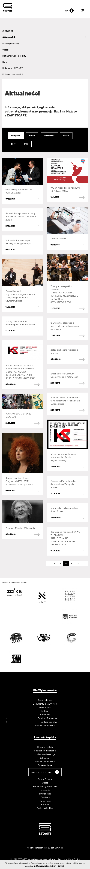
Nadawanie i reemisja (45, 754)
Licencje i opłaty (45, 747)
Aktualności (8, 37)
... (48, 563)
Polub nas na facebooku (45, 772)
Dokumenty (45, 757)
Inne (26, 144)
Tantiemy (45, 710)
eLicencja (45, 789)
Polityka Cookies (45, 808)
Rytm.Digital (74, 859)
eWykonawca (45, 707)
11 (78, 563)
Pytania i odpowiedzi (45, 725)
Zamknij (61, 866)
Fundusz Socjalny (48, 721)
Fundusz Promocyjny (48, 718)
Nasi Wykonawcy (10, 43)
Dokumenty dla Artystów (45, 703)
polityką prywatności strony (45, 866)
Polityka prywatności (12, 74)
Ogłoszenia (45, 800)
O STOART (7, 31)
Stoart (32, 135)
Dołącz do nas (45, 700)
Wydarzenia (49, 135)
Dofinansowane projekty (14, 55)
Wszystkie (15, 135)
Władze (5, 49)
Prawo (66, 135)
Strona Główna (45, 779)
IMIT (13, 144)
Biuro (5, 61)
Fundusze (45, 714)
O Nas (45, 782)
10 (72, 563)
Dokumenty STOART (12, 68)
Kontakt (45, 804)
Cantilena (45, 797)
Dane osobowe (45, 765)
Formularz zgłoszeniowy (45, 786)
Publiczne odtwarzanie (45, 750)
